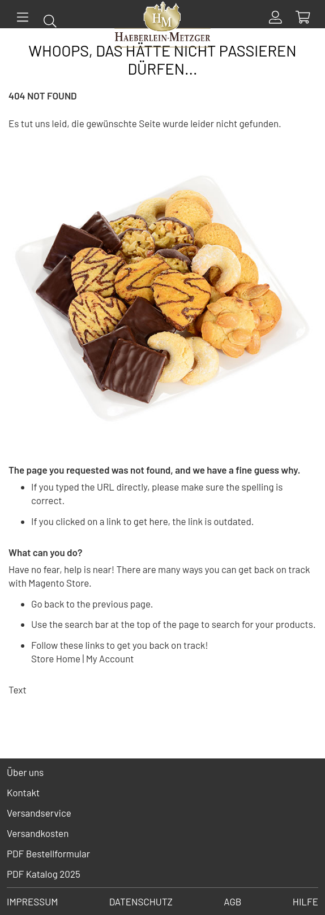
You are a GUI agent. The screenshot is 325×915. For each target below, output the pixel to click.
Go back (47, 603)
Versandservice (39, 812)
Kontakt (23, 792)
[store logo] (162, 26)
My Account (110, 658)
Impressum (32, 901)
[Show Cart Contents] (303, 17)
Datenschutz (141, 901)
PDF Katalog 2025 (43, 873)
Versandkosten (38, 833)
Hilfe (305, 901)
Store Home (55, 658)
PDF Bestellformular (48, 853)
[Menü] (22, 17)
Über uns (25, 772)
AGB (232, 901)
